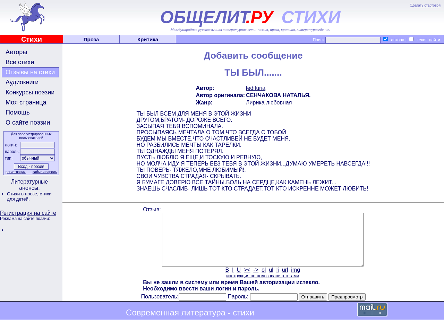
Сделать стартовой (425, 5)
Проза (91, 39)
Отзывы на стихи (30, 72)
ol (264, 280)
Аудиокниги (22, 82)
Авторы (16, 52)
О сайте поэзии (28, 122)
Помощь (18, 112)
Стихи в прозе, (23, 193)
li (277, 280)
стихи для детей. (29, 196)
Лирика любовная (269, 102)
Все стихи (20, 62)
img (295, 280)
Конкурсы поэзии (30, 92)
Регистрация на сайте (28, 213)
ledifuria (255, 88)
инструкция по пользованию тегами (262, 286)
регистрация (16, 172)
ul (271, 280)
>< (247, 280)
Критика (147, 39)
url (285, 280)
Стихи (31, 39)
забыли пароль (45, 172)
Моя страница (26, 102)
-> (255, 280)
